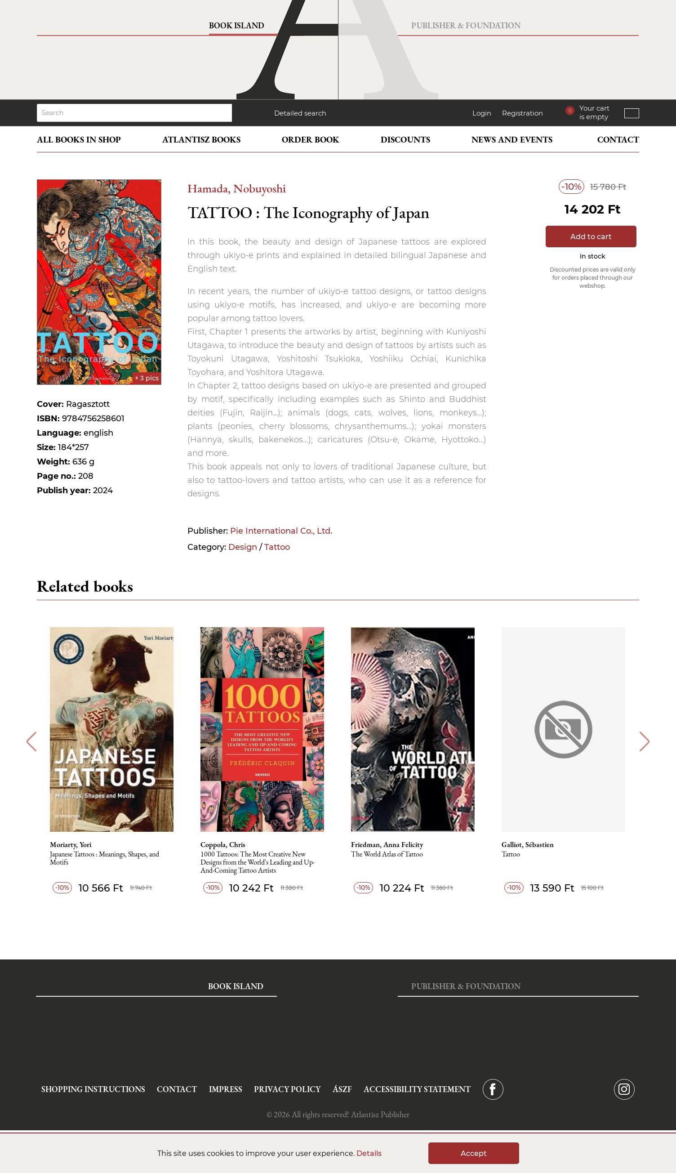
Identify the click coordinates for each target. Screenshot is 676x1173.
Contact (618, 139)
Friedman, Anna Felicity (387, 845)
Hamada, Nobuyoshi (236, 188)
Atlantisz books (201, 139)
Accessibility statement (417, 1089)
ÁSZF (342, 1089)
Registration (522, 113)
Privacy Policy (287, 1089)
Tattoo (277, 547)
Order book (310, 139)
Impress (225, 1089)
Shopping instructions (93, 1089)
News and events (511, 139)
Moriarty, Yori (71, 845)
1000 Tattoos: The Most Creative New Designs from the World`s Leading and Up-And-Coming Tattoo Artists (258, 862)
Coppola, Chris (223, 845)
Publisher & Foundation (465, 25)
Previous (31, 741)
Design (242, 547)
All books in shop (79, 139)
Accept (474, 1153)
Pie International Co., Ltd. (281, 531)
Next (645, 741)
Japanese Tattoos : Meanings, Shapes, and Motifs (105, 858)
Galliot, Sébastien (528, 845)
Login (481, 113)
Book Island (236, 25)
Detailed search (300, 113)
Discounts (405, 139)
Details (369, 1153)
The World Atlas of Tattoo (387, 854)
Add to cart (591, 236)
